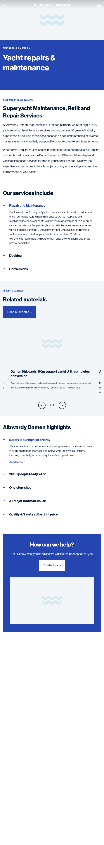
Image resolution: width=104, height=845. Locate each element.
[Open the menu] (99, 5)
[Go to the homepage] (52, 5)
